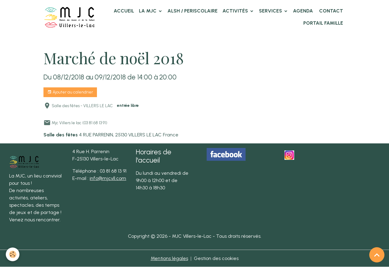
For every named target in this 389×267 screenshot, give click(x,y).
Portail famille (323, 23)
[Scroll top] (376, 254)
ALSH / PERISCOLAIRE (192, 11)
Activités (235, 11)
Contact (330, 11)
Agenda (303, 11)
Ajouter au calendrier (70, 92)
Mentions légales (169, 258)
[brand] (69, 17)
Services (271, 11)
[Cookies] (13, 254)
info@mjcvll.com (108, 178)
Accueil (124, 11)
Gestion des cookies (216, 258)
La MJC (148, 11)
